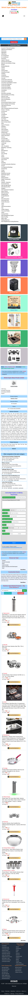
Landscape (3, 143)
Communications (5, 76)
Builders (3, 64)
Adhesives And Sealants (6, 49)
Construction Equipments (7, 81)
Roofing (3, 180)
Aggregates (3, 52)
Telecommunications (6, 206)
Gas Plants (3, 119)
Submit (14, 542)
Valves (2, 212)
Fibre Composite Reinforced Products (9, 108)
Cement (3, 69)
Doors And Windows (5, 99)
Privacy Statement (19, 993)
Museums (18, 954)
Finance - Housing (5, 109)
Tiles (2, 208)
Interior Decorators (5, 135)
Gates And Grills (4, 120)
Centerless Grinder (5, 72)
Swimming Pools (5, 200)
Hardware (3, 126)
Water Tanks (4, 218)
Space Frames (4, 191)
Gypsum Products (5, 125)
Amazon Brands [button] (7, 593)
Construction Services (6, 88)
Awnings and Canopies (6, 61)
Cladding (3, 73)
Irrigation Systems (5, 140)
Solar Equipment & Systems (7, 189)
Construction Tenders (6, 952)
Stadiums (18, 957)
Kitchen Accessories (5, 141)
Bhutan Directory (18, 967)
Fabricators (3, 106)
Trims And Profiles (5, 211)
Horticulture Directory (6, 953)
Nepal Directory (18, 970)
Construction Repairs (6, 87)
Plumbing (3, 162)
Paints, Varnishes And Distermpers (9, 566)
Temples (17, 961)
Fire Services (4, 111)
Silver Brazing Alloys (5, 186)
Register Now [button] (14, 42)
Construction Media (5, 85)
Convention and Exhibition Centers (9, 82)
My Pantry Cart (5, 972)
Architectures (18, 948)
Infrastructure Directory (6, 959)
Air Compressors (5, 55)
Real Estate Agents (5, 174)
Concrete (3, 78)
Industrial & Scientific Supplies (14, 257)
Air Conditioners (4, 57)
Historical (18, 953)
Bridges (17, 950)
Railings (3, 171)
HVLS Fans (3, 128)
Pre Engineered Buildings (6, 167)
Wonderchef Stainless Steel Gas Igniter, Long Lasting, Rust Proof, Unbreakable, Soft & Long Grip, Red (13, 902)
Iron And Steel (4, 138)
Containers (3, 75)
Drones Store (14, 363)
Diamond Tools (4, 96)
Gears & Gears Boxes (6, 122)
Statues (17, 959)
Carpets (3, 67)
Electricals (3, 100)
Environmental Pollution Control (8, 102)
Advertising (3, 54)
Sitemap (12, 993)
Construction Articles (6, 961)
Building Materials (5, 66)
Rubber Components (5, 179)
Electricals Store (14, 292)
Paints (2, 155)
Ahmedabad (18, 367)
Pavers (2, 156)
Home (2, 367)
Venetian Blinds (4, 214)
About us (24, 991)
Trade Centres (19, 962)
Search (24, 590)
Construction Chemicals (6, 79)
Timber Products (5, 209)
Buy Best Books (5, 970)
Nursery (3, 152)
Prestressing (4, 168)
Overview (7, 991)
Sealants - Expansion (6, 182)
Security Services (5, 183)
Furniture (3, 116)
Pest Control (4, 159)
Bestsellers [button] (20, 593)
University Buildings (20, 964)
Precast (3, 165)
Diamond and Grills (5, 97)
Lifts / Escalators (5, 146)
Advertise (13, 991)
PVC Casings (4, 153)
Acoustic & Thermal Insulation (8, 48)
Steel (2, 197)
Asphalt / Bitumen (5, 60)
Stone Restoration (5, 198)
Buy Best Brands (5, 967)
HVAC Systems (4, 129)
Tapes (2, 204)
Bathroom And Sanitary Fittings (8, 63)
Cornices (3, 91)
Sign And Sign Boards (6, 185)
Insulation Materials (5, 134)
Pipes (2, 161)
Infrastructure (4, 132)
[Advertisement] (13, 28)
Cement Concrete (6, 562)
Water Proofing (4, 217)
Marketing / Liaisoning (6, 147)
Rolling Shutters (4, 177)
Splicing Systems (5, 192)
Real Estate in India (6, 958)
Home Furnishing (14, 345)
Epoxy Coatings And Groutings (8, 103)
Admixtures (3, 51)
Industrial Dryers (5, 131)
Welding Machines (5, 220)
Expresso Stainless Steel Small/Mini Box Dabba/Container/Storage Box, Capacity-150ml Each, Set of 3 (14, 825)
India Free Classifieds (6, 976)
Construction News (5, 948)
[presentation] (11, 538)
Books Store (14, 310)
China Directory (18, 969)
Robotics (3, 176)
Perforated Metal (5, 158)
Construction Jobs (5, 947)
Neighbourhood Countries (7, 956)
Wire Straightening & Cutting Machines (9, 221)
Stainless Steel (11, 367)
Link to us (18, 991)
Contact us (6, 993)
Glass (2, 123)
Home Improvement (14, 327)
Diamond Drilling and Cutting (7, 94)
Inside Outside (5, 565)
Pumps (2, 170)
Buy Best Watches (5, 973)
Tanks (2, 203)
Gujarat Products (5, 950)
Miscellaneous (4, 150)
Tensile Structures (5, 201)
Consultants (4, 90)
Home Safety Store (14, 239)
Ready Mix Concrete (5, 173)
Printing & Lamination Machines (8, 164)
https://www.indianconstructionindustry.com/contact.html (14, 450)
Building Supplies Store (14, 275)
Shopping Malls (19, 956)
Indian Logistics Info (6, 975)
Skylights (3, 188)
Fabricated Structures (6, 105)
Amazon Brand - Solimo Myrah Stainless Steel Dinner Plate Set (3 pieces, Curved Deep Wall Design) (12, 851)
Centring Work (4, 70)
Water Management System (7, 215)
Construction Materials (6, 84)
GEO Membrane (4, 117)
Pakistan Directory (18, 972)
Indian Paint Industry (6, 955)
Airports (17, 946)
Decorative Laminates (6, 93)
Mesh (2, 149)
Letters (2, 144)
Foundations (4, 114)
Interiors (3, 137)
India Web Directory (6, 978)
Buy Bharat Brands (5, 969)
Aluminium (3, 58)
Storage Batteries (5, 195)
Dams (17, 951)
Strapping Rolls (4, 194)
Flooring (3, 112)
